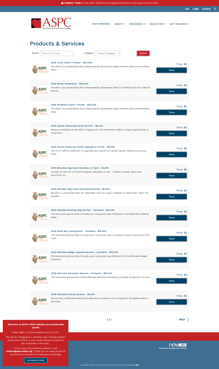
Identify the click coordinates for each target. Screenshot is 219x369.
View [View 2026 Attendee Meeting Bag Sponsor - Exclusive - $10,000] (172, 217)
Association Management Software (173, 346)
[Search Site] (215, 9)
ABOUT (119, 24)
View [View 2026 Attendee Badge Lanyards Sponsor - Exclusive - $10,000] (172, 259)
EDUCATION (157, 24)
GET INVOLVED (178, 24)
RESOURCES (136, 24)
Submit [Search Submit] (143, 53)
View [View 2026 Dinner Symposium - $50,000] (172, 91)
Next (184, 320)
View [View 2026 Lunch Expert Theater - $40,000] (172, 70)
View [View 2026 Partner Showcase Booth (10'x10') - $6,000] (172, 133)
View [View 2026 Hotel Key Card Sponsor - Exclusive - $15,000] (172, 238)
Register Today (72, 3)
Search (35, 53)
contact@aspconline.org (19, 351)
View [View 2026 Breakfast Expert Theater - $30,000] (172, 112)
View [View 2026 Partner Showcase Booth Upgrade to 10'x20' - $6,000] (172, 154)
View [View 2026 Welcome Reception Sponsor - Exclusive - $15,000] (172, 280)
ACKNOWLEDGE (36, 360)
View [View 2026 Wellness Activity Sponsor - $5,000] (172, 302)
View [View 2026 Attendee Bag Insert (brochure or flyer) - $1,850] (172, 175)
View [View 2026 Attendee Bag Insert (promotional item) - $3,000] (172, 196)
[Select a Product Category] (107, 53)
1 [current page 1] (107, 319)
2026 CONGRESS (101, 23)
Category (88, 53)
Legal (136, 365)
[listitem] (188, 9)
